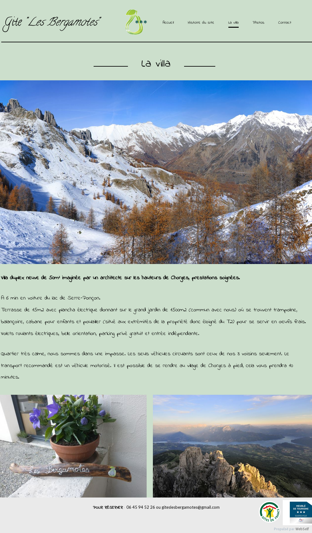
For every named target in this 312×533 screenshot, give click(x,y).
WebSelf (302, 529)
